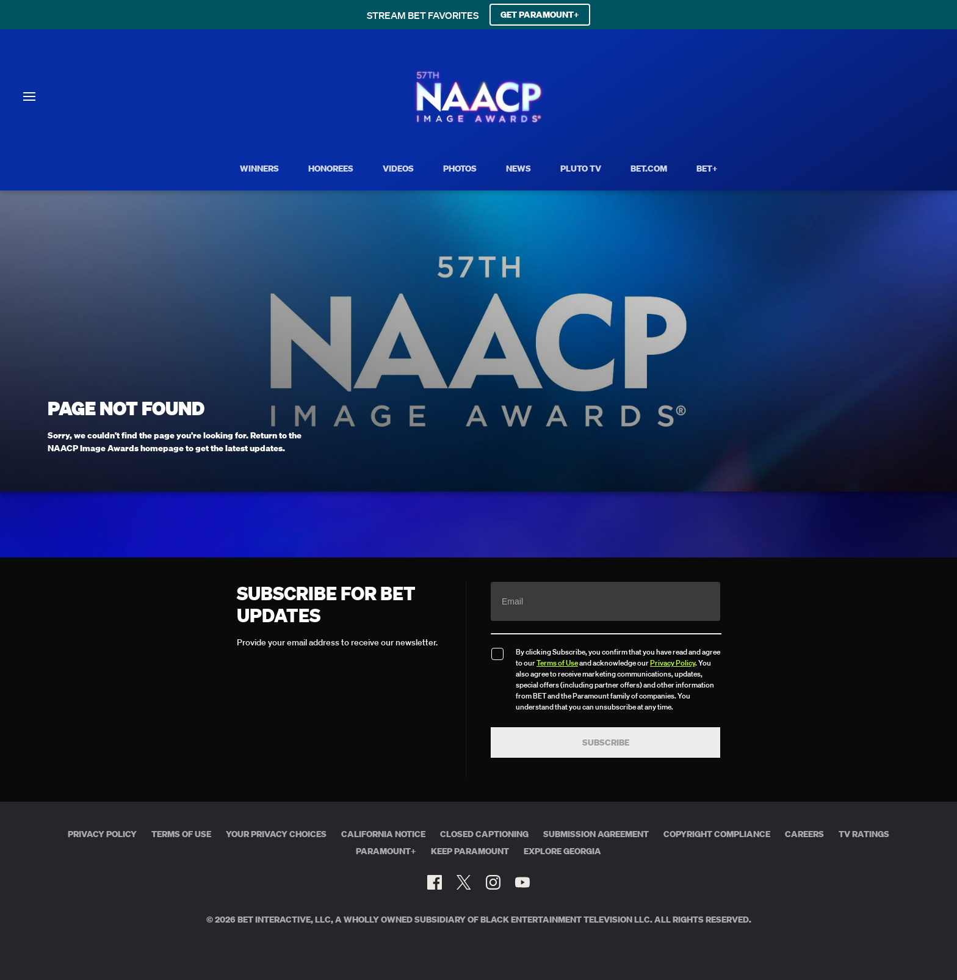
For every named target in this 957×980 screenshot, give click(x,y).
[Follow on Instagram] (493, 882)
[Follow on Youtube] (522, 882)
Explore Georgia (562, 851)
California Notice (383, 834)
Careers (804, 834)
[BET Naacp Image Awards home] (478, 121)
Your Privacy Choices (276, 834)
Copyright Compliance (716, 834)
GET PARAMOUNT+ (539, 14)
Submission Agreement (596, 834)
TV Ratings (864, 834)
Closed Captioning (484, 834)
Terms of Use (557, 663)
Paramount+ (386, 851)
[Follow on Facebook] (434, 882)
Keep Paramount (470, 851)
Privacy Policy (672, 663)
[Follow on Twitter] (464, 882)
